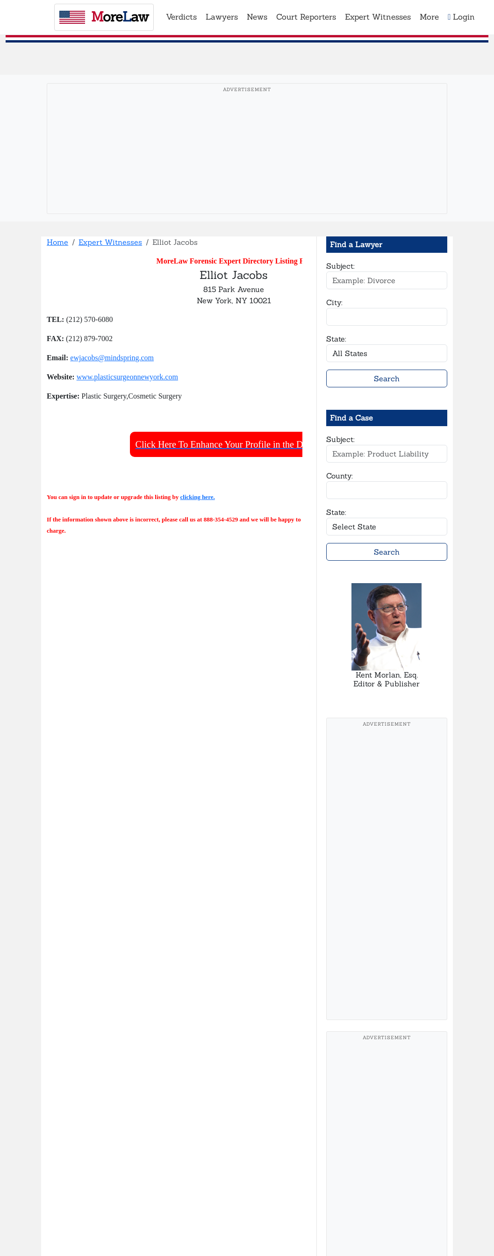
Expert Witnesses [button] (378, 17)
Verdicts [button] (181, 17)
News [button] (257, 17)
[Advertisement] (247, 163)
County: (339, 475)
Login (461, 17)
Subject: (340, 266)
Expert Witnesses (110, 242)
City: (334, 302)
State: (336, 338)
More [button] (429, 17)
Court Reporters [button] (306, 17)
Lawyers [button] (222, 17)
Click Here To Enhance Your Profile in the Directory (234, 444)
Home (57, 242)
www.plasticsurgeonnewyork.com (127, 377)
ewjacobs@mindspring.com (112, 358)
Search (387, 378)
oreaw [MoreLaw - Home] (104, 16)
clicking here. (197, 496)
